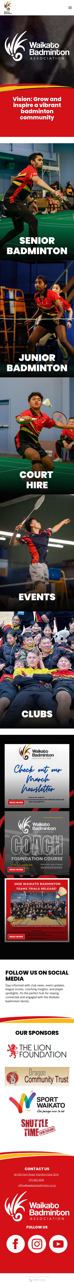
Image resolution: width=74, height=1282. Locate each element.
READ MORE (16, 802)
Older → (37, 947)
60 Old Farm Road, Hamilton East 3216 (36, 1174)
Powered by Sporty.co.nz (37, 1276)
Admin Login (37, 1280)
